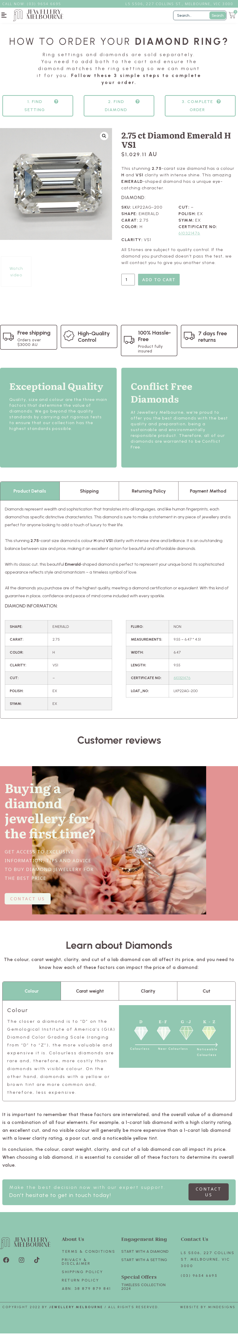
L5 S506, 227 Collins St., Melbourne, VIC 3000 (179, 3)
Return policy (80, 1283)
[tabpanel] (119, 612)
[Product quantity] (128, 282)
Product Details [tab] (29, 493)
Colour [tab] (32, 993)
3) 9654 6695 (46, 3)
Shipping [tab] (89, 493)
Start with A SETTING (144, 1262)
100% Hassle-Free (154, 338)
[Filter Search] (199, 15)
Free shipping (33, 335)
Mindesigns (222, 1310)
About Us (73, 1241)
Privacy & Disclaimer (76, 1264)
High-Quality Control (94, 339)
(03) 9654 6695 (199, 1278)
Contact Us (194, 1241)
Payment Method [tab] (208, 493)
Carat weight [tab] (90, 993)
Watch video (16, 274)
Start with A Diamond (145, 1254)
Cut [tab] (206, 993)
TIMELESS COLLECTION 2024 (143, 1289)
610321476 (189, 235)
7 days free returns (212, 339)
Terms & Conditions (88, 1254)
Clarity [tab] (148, 993)
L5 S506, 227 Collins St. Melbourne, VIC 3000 (208, 1262)
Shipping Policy (82, 1274)
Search (218, 15)
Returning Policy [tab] (149, 493)
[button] (4, 15)
